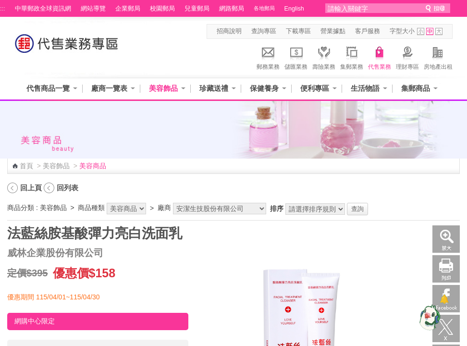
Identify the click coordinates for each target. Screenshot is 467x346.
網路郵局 (231, 8)
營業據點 (332, 31)
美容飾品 (163, 88)
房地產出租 (438, 56)
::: (2, 8)
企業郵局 (127, 8)
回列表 (67, 188)
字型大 (438, 31)
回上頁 (31, 188)
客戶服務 (367, 31)
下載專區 (298, 31)
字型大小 (402, 31)
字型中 (429, 31)
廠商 (164, 207)
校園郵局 (162, 8)
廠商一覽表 (109, 88)
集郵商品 (415, 88)
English (294, 8)
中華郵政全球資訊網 (43, 8)
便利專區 (314, 88)
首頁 (26, 166)
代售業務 (379, 56)
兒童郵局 (196, 8)
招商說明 (229, 31)
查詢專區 (263, 31)
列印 (446, 269)
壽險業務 (323, 56)
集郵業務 (351, 56)
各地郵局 (264, 8)
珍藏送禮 (213, 88)
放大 (446, 239)
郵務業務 (268, 56)
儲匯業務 (295, 56)
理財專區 (407, 56)
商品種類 (91, 207)
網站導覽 (93, 8)
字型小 (420, 31)
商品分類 (20, 207)
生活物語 (365, 88)
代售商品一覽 (48, 88)
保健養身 (264, 88)
